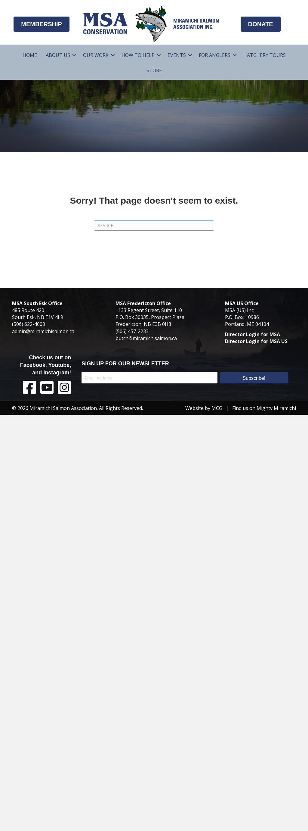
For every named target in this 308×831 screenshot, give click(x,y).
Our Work (96, 55)
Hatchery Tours (264, 55)
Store (154, 70)
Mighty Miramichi (276, 408)
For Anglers (214, 55)
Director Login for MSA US (256, 341)
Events (177, 55)
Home (30, 55)
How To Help (138, 55)
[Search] (154, 225)
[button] (74, 55)
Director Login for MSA (252, 334)
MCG (216, 408)
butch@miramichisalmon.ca (146, 338)
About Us (58, 55)
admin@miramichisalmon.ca (43, 331)
